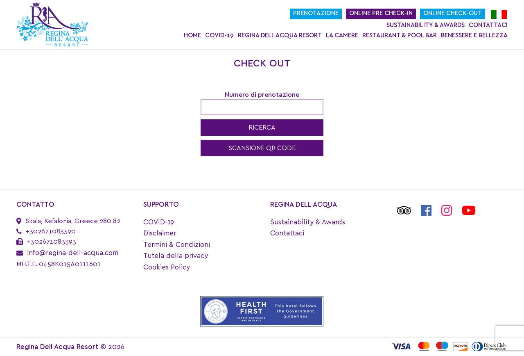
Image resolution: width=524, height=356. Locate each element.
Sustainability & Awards (425, 25)
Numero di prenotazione (262, 94)
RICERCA (262, 127)
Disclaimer (159, 233)
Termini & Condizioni (176, 244)
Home (192, 35)
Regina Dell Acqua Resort (280, 35)
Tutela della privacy (175, 255)
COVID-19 (219, 35)
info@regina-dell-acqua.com (72, 252)
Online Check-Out (452, 13)
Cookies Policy (166, 267)
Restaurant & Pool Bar (399, 35)
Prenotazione (316, 13)
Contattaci (488, 25)
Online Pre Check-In (381, 13)
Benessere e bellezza (474, 35)
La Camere (342, 35)
